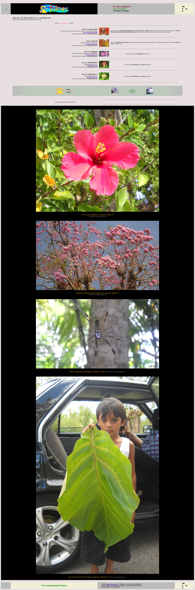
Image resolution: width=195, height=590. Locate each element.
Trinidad (149, 88)
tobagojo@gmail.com (112, 584)
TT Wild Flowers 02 (92, 77)
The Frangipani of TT (91, 54)
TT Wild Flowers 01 (92, 65)
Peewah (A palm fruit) (91, 44)
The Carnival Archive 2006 (90, 32)
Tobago (115, 88)
